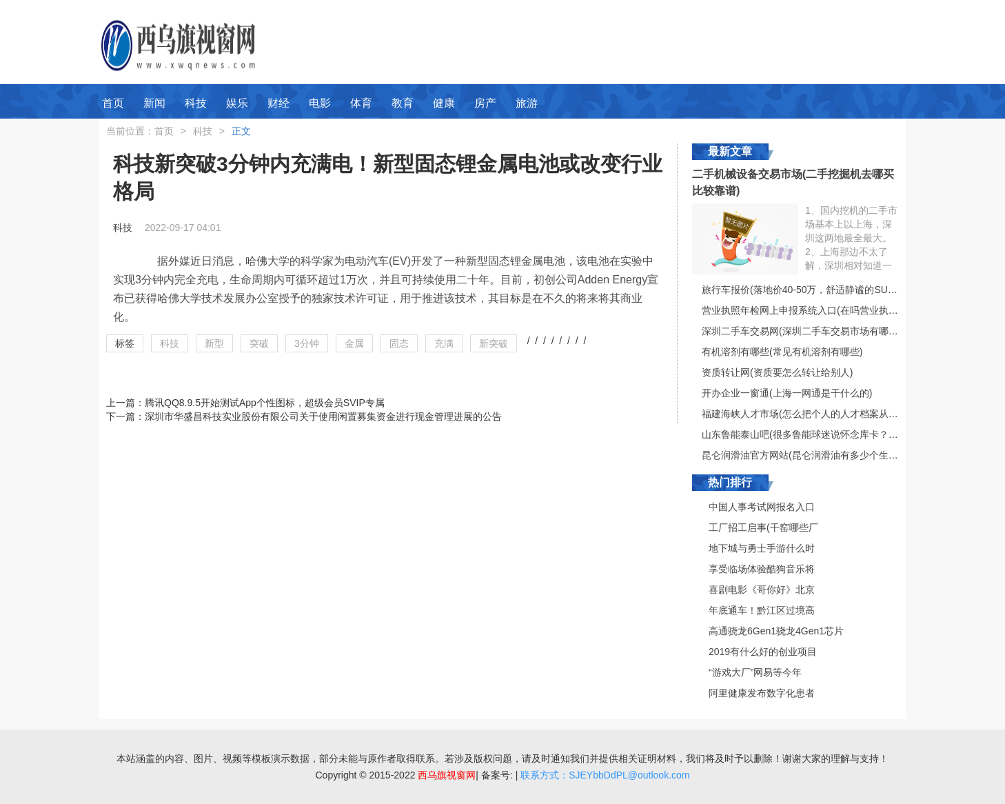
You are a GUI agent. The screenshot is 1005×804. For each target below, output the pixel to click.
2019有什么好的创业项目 (763, 651)
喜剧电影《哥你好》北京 (762, 589)
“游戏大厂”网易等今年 (755, 672)
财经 (278, 103)
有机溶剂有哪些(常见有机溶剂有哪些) (782, 351)
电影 (320, 103)
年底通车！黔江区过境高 (762, 610)
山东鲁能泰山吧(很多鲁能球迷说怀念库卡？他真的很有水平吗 (834, 434)
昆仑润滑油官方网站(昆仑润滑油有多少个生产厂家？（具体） (834, 455)
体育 (361, 103)
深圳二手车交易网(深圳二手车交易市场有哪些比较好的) (821, 330)
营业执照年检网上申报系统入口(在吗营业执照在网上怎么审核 (834, 310)
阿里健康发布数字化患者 (762, 693)
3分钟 (306, 343)
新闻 (154, 103)
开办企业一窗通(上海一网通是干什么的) (787, 393)
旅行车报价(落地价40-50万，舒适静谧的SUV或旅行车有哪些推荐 (841, 289)
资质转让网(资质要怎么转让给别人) (777, 372)
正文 (241, 131)
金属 (354, 343)
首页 (113, 103)
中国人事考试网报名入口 (762, 506)
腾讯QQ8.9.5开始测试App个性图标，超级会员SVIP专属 (265, 402)
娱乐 (237, 103)
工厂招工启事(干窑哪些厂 (763, 527)
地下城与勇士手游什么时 (762, 548)
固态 (399, 343)
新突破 (493, 343)
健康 (444, 103)
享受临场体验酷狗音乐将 (762, 568)
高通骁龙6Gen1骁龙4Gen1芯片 (776, 630)
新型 (214, 343)
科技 (196, 103)
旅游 (527, 103)
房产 (485, 103)
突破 (259, 343)
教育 (403, 103)
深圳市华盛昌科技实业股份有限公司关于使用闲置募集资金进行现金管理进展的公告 (323, 416)
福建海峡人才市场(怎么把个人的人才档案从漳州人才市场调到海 (838, 413)
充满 (444, 343)
